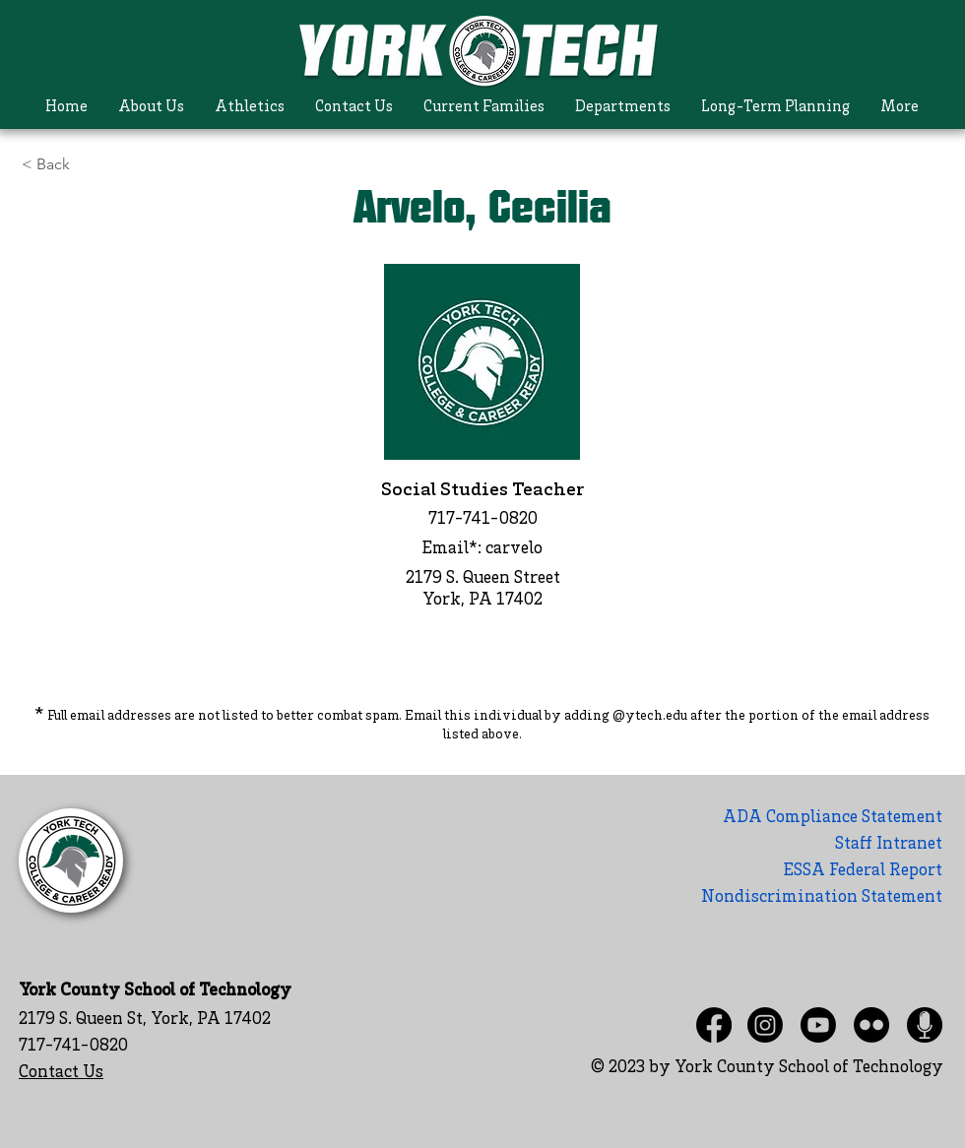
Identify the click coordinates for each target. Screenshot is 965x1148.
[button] (151, 108)
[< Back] (91, 165)
